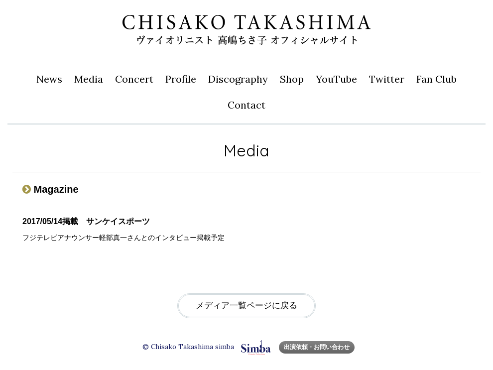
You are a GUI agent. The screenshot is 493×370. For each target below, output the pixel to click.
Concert (134, 79)
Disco (238, 79)
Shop (292, 79)
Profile (180, 79)
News (49, 79)
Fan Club (436, 79)
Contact (246, 105)
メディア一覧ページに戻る (246, 305)
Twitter (386, 79)
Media (88, 79)
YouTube (336, 79)
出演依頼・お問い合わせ (317, 347)
